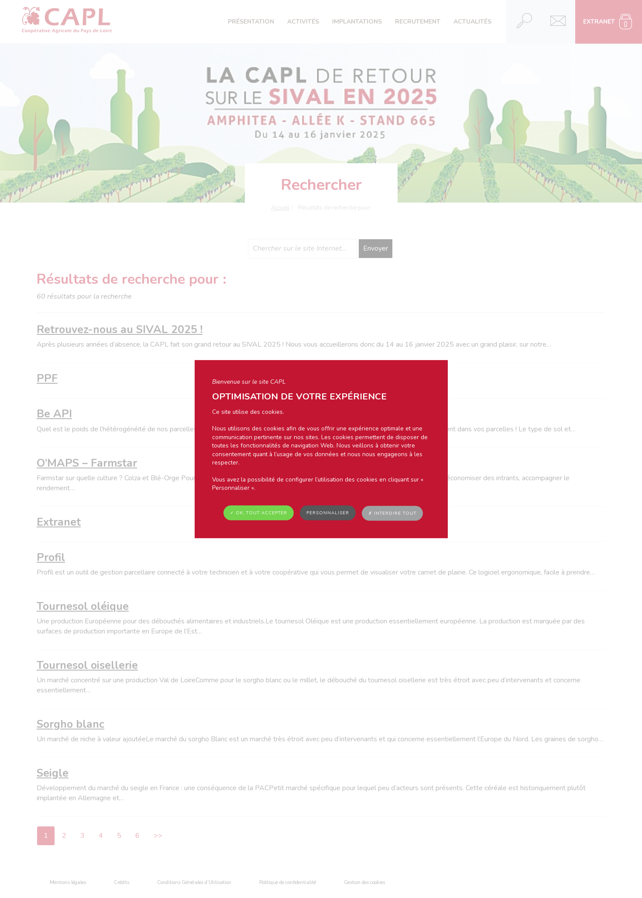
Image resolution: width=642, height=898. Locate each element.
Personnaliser (327, 512)
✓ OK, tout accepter (258, 512)
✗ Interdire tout (392, 513)
